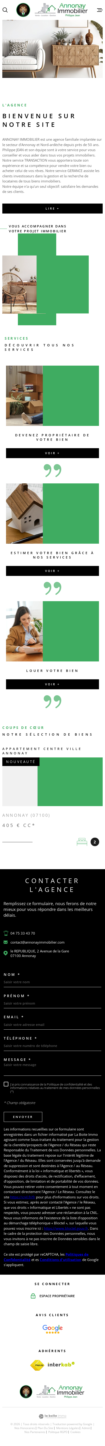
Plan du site (45, 1428)
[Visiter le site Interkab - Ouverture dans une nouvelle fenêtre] (61, 1364)
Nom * (12, 974)
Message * (18, 1059)
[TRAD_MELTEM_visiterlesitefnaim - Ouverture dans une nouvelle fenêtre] (37, 1365)
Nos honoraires (24, 1428)
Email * (14, 1017)
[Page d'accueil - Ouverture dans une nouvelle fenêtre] (52, 1329)
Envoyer (23, 1117)
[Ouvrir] (5, 10)
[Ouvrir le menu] (100, 10)
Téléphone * (21, 1038)
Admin (86, 1428)
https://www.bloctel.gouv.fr (66, 1228)
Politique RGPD (58, 1432)
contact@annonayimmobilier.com (37, 942)
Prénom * (17, 996)
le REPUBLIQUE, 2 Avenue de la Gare (39, 953)
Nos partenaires (34, 1432)
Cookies (75, 1432)
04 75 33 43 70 (22, 933)
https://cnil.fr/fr (22, 1197)
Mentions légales (67, 1428)
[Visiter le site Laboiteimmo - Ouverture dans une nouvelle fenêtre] (52, 1416)
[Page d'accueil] (52, 10)
